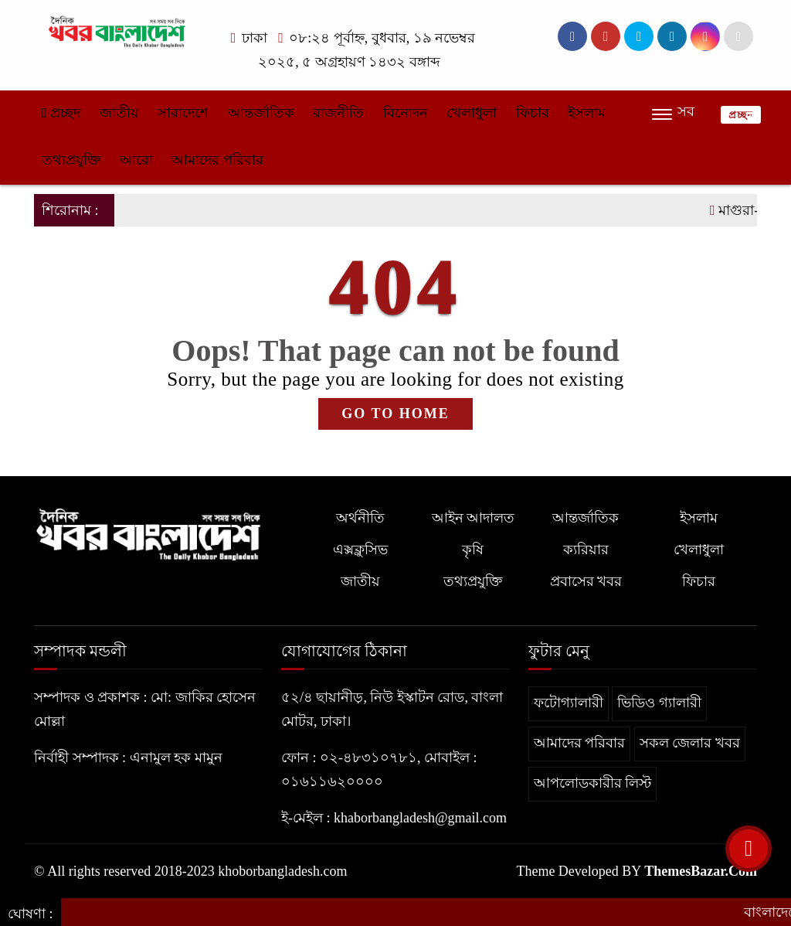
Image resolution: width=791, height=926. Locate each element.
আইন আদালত (473, 518)
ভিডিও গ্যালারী (659, 702)
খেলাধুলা (471, 113)
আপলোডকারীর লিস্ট (593, 783)
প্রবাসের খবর (586, 581)
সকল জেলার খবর (690, 743)
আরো (136, 160)
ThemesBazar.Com (700, 871)
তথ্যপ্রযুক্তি (71, 160)
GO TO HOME (395, 413)
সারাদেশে (183, 113)
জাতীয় (119, 113)
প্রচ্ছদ (61, 113)
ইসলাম (587, 113)
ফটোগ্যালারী (568, 702)
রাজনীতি (338, 113)
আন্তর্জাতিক (261, 113)
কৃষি (473, 549)
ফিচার (532, 113)
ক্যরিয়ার (586, 549)
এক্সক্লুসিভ (360, 549)
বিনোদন (405, 113)
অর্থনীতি (360, 518)
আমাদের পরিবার (217, 160)
